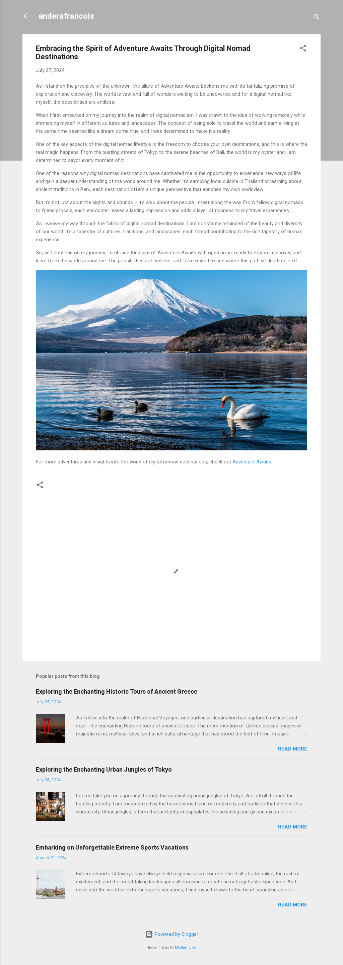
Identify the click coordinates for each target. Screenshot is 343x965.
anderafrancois (66, 16)
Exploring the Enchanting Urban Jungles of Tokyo (104, 769)
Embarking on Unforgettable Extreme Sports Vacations (112, 847)
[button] (303, 49)
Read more (292, 749)
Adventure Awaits (251, 462)
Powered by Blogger (171, 934)
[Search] (317, 18)
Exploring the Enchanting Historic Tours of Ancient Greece (116, 691)
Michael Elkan (186, 947)
